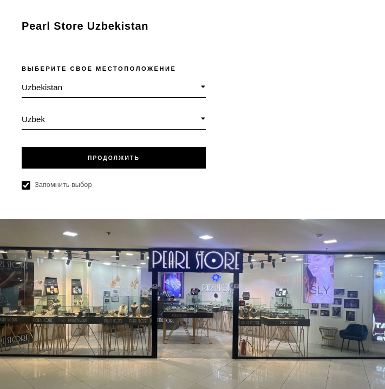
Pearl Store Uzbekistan (85, 26)
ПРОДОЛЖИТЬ (114, 158)
